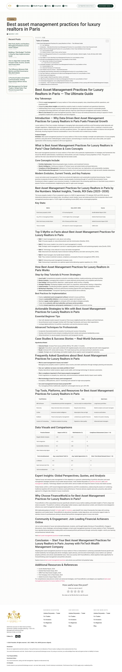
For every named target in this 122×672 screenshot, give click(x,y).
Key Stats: (45, 55)
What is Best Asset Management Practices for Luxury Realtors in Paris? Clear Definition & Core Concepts (65, 49)
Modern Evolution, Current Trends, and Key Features (54, 52)
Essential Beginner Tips (48, 66)
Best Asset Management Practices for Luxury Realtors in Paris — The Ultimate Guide (60, 43)
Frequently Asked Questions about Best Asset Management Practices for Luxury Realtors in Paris (63, 71)
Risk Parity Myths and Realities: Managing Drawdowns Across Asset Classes (19, 45)
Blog (45, 626)
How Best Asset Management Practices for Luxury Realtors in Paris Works (58, 59)
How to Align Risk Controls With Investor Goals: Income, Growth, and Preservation (19, 62)
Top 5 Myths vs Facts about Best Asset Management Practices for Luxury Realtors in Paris (62, 57)
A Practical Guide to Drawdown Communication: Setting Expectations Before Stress (19, 79)
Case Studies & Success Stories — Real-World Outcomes (53, 69)
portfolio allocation (95, 481)
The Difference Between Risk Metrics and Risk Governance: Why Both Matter (18, 71)
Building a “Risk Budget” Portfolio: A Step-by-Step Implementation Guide (20, 54)
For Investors (47, 619)
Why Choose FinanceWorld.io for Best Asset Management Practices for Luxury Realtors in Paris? (64, 79)
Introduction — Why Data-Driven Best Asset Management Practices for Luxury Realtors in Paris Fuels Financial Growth (68, 47)
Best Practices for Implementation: (52, 62)
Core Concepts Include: (48, 50)
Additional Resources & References (49, 84)
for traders (58, 510)
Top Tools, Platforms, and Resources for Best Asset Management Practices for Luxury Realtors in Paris (65, 73)
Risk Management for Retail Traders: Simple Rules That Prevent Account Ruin (18, 88)
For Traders (47, 616)
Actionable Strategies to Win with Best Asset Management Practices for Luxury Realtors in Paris (63, 64)
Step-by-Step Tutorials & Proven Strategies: (52, 61)
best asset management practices (48, 535)
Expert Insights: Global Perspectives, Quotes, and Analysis (55, 77)
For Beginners (48, 623)
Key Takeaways (46, 45)
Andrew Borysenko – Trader (52, 613)
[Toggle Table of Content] (106, 41)
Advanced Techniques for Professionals (51, 67)
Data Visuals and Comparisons (48, 75)
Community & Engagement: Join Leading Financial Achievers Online (57, 80)
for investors (68, 510)
